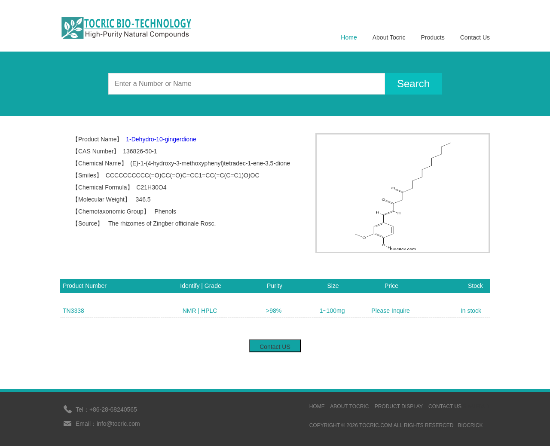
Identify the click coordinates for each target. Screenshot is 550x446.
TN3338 (73, 310)
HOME (317, 406)
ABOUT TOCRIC (349, 406)
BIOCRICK (470, 425)
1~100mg (332, 310)
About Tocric (389, 37)
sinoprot (476, 406)
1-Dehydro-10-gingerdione (161, 139)
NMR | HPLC (200, 310)
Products (433, 37)
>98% (273, 310)
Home (349, 37)
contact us (444, 406)
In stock (471, 310)
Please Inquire (390, 310)
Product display (399, 406)
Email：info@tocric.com (108, 423)
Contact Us (475, 37)
